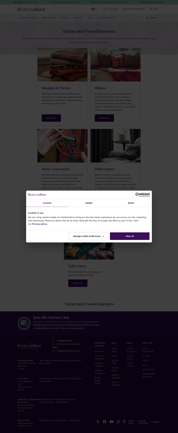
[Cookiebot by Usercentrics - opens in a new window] (137, 195)
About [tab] (131, 203)
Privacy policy (39, 224)
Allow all (129, 236)
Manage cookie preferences (88, 236)
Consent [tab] (47, 203)
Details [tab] (89, 203)
